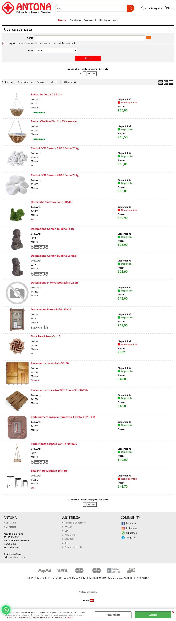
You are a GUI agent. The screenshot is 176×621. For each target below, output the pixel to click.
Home (62, 20)
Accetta (153, 614)
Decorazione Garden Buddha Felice (53, 228)
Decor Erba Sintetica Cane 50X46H (52, 202)
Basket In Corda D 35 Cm (46, 94)
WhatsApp (129, 532)
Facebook (129, 523)
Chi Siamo (11, 522)
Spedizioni (69, 538)
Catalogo (75, 20)
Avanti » (91, 73)
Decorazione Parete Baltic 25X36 (51, 309)
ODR (66, 530)
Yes (32, 218)
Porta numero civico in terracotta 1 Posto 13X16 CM (63, 417)
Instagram (129, 528)
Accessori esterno (52, 43)
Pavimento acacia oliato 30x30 (50, 363)
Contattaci (11, 526)
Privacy (69, 617)
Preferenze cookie (88, 591)
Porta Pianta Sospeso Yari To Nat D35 (54, 443)
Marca (30, 50)
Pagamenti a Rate (73, 546)
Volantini (90, 20)
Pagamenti (69, 534)
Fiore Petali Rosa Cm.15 (45, 336)
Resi (66, 543)
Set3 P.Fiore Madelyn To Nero (49, 470)
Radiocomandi (108, 20)
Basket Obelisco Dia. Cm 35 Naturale (54, 121)
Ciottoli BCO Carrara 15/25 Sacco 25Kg (55, 148)
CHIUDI (173, 612)
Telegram (129, 537)
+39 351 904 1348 (16, 557)
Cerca (30, 37)
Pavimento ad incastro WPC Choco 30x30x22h (59, 390)
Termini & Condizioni (75, 522)
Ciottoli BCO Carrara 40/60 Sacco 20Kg (55, 175)
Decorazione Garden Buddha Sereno (53, 255)
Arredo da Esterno (33, 43)
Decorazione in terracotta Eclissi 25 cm (55, 282)
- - (32, 165)
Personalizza (113, 614)
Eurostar (35, 380)
